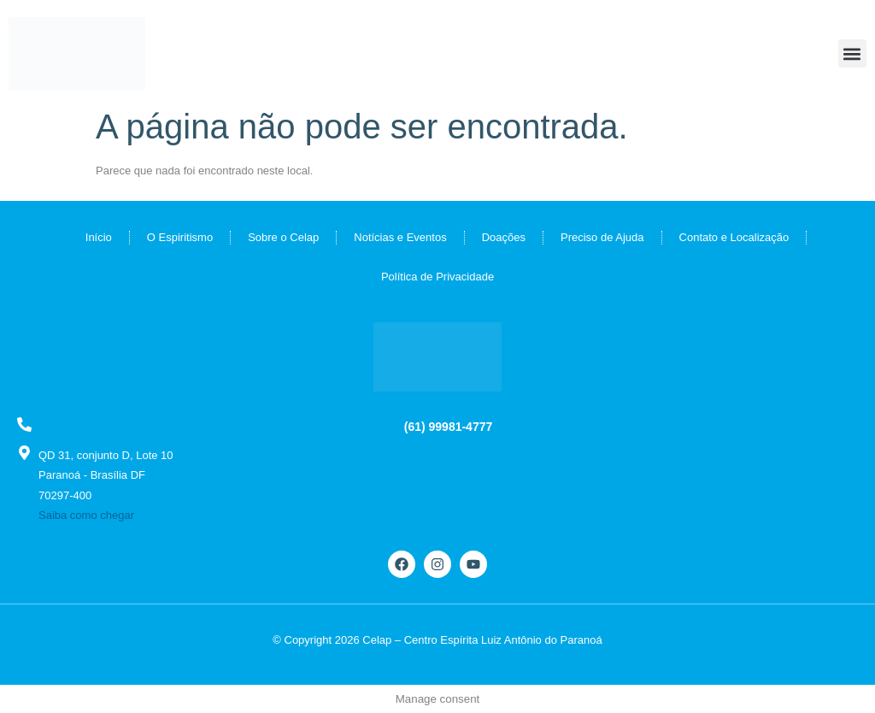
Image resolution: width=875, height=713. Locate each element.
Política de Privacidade (437, 276)
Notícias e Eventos (400, 237)
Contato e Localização (734, 237)
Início (98, 237)
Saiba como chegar (86, 515)
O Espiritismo (180, 237)
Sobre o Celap (283, 237)
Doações (504, 237)
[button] (852, 53)
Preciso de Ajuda (602, 237)
